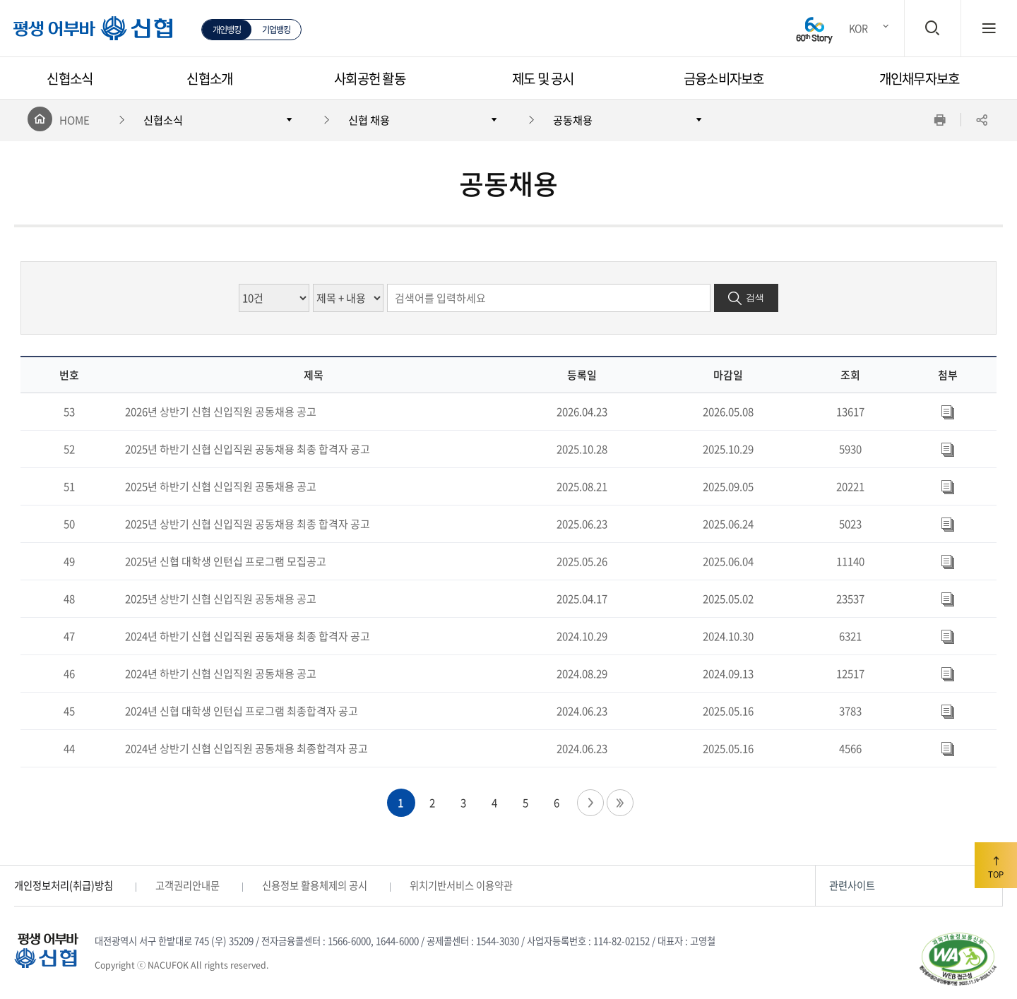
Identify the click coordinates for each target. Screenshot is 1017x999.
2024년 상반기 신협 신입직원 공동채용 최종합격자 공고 (246, 748)
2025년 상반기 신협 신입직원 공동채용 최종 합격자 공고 (247, 524)
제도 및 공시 (543, 78)
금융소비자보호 (724, 78)
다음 (590, 802)
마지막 (620, 802)
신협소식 (70, 78)
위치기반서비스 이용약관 (461, 885)
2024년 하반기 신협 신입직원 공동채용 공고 (220, 673)
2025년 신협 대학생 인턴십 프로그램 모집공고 (225, 561)
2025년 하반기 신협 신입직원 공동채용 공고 (220, 486)
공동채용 (573, 120)
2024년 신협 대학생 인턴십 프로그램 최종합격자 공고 (241, 711)
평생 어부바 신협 (85, 34)
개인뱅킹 (227, 29)
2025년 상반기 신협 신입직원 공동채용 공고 (220, 599)
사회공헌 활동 (369, 78)
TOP (996, 864)
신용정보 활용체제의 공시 (314, 885)
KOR (858, 28)
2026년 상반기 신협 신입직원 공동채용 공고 (220, 412)
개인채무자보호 (919, 78)
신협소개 (209, 78)
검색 (755, 297)
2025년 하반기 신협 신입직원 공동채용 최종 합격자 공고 (247, 449)
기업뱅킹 (276, 29)
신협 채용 (369, 120)
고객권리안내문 (187, 885)
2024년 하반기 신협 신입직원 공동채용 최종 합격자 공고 (247, 636)
